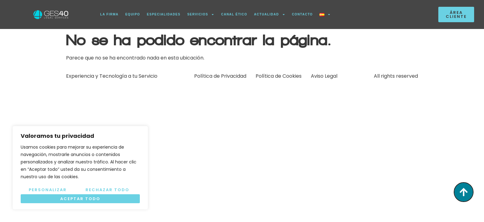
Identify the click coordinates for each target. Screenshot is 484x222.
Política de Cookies (279, 76)
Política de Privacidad (220, 76)
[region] (80, 168)
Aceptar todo (80, 199)
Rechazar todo (107, 190)
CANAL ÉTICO (234, 14)
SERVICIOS (201, 14)
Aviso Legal (324, 76)
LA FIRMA (109, 14)
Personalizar (48, 190)
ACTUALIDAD (269, 14)
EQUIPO (132, 14)
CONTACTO (302, 14)
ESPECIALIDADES (164, 14)
